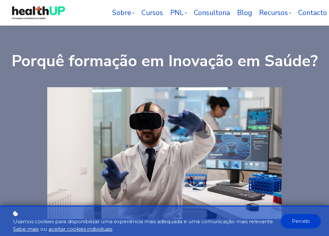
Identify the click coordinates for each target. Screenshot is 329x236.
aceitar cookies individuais (80, 229)
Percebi (301, 221)
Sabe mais (26, 229)
